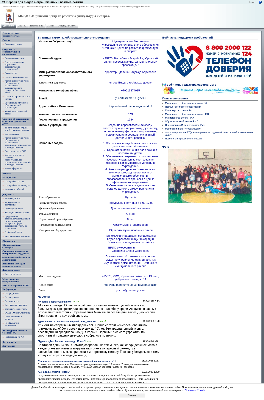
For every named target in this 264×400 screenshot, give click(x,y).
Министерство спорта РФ (178, 110)
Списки (6, 40)
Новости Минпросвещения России (183, 138)
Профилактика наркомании (12, 324)
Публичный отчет (13, 232)
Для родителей (12, 293)
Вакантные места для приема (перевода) (13, 265)
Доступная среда (11, 270)
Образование (9, 241)
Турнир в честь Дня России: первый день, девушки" (67, 321)
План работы (9, 177)
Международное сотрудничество (10, 280)
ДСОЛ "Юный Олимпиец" (18, 313)
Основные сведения (14, 58)
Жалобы (22, 26)
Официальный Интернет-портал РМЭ (185, 125)
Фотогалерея (9, 342)
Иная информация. (14, 168)
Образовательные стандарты (11, 246)
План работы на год (14, 181)
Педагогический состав (16, 77)
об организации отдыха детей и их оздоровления (17, 129)
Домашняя (8, 26)
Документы (8, 194)
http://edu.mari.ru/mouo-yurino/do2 (130, 106)
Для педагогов (12, 297)
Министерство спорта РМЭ (179, 117)
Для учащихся (12, 301)
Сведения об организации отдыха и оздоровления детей (15, 121)
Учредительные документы (12, 203)
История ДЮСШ (13, 198)
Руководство (11, 73)
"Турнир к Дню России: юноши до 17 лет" (61, 341)
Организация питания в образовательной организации (16, 105)
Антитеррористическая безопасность (14, 331)
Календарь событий (14, 189)
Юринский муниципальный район (68, 6)
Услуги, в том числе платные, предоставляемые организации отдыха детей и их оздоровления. (18, 160)
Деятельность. (12, 134)
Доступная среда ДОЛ (15, 151)
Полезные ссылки (13, 44)
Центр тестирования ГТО (15, 285)
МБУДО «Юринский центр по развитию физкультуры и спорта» (118, 6)
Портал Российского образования (183, 106)
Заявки (50, 26)
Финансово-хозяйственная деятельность (16, 258)
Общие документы (67, 26)
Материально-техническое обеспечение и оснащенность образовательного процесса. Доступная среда (18, 87)
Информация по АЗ (14, 337)
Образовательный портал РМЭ (181, 121)
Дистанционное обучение (17, 236)
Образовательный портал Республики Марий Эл (25, 6)
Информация (9, 289)
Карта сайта (8, 346)
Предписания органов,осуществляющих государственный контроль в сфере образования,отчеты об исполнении (17, 222)
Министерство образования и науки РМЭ (187, 114)
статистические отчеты (16, 309)
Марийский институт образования (183, 128)
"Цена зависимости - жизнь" (54, 372)
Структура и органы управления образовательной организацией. (14, 65)
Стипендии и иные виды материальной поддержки (15, 252)
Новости (6, 173)
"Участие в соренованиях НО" (55, 301)
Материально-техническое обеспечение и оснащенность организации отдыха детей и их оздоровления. (18, 142)
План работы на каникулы (17, 185)
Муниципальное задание (17, 212)
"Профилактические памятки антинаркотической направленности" (76, 361)
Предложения (37, 26)
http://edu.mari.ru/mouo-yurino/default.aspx (130, 284)
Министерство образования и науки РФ (186, 103)
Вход (251, 2)
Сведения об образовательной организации (11, 51)
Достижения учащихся (16, 305)
